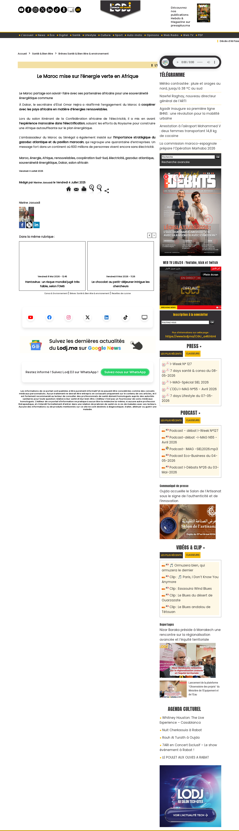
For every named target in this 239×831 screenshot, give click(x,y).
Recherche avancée (173, 142)
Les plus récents (174, 341)
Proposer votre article (94, 805)
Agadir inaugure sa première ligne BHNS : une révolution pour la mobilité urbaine (189, 106)
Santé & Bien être (49, 53)
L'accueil (26, 35)
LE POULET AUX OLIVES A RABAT (181, 710)
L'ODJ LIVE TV (144, 805)
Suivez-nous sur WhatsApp (125, 385)
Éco (51, 35)
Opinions (151, 35)
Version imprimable (89, 190)
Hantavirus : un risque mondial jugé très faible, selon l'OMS (52, 296)
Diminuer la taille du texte (78, 203)
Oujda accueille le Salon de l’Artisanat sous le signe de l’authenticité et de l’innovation (189, 469)
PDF (199, 35)
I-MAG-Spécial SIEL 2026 (186, 368)
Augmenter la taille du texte (132, 190)
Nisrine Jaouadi (43, 182)
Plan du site (110, 824)
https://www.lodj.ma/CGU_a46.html (190, 323)
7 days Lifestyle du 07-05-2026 (191, 381)
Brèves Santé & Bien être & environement (101, 53)
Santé (75, 35)
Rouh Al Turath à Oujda (177, 693)
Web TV (187, 35)
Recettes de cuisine (138, 306)
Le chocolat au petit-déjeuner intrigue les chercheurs (121, 294)
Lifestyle (89, 35)
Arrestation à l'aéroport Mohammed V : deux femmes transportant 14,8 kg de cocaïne (189, 117)
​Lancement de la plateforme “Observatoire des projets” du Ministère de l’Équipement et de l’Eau (204, 647)
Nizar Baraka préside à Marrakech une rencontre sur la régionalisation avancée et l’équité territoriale (188, 595)
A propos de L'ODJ (44, 805)
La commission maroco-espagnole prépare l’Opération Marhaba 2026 (188, 128)
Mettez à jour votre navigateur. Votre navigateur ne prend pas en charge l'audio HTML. (196, 62)
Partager (111, 203)
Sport (118, 35)
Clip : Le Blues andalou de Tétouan (193, 574)
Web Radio (170, 35)
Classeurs (200, 341)
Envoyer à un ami (54, 190)
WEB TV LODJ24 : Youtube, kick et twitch (190, 245)
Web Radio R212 (195, 806)
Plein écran (212, 262)
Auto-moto (133, 35)
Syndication (129, 824)
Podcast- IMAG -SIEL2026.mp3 (190, 428)
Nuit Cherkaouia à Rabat (178, 686)
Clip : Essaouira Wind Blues (188, 557)
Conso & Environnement (41, 306)
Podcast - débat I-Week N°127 (191, 411)
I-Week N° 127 (179, 351)
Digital (62, 35)
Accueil (24, 53)
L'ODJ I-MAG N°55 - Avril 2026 (190, 374)
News (40, 35)
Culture (104, 35)
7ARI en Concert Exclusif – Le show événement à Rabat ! (183, 701)
